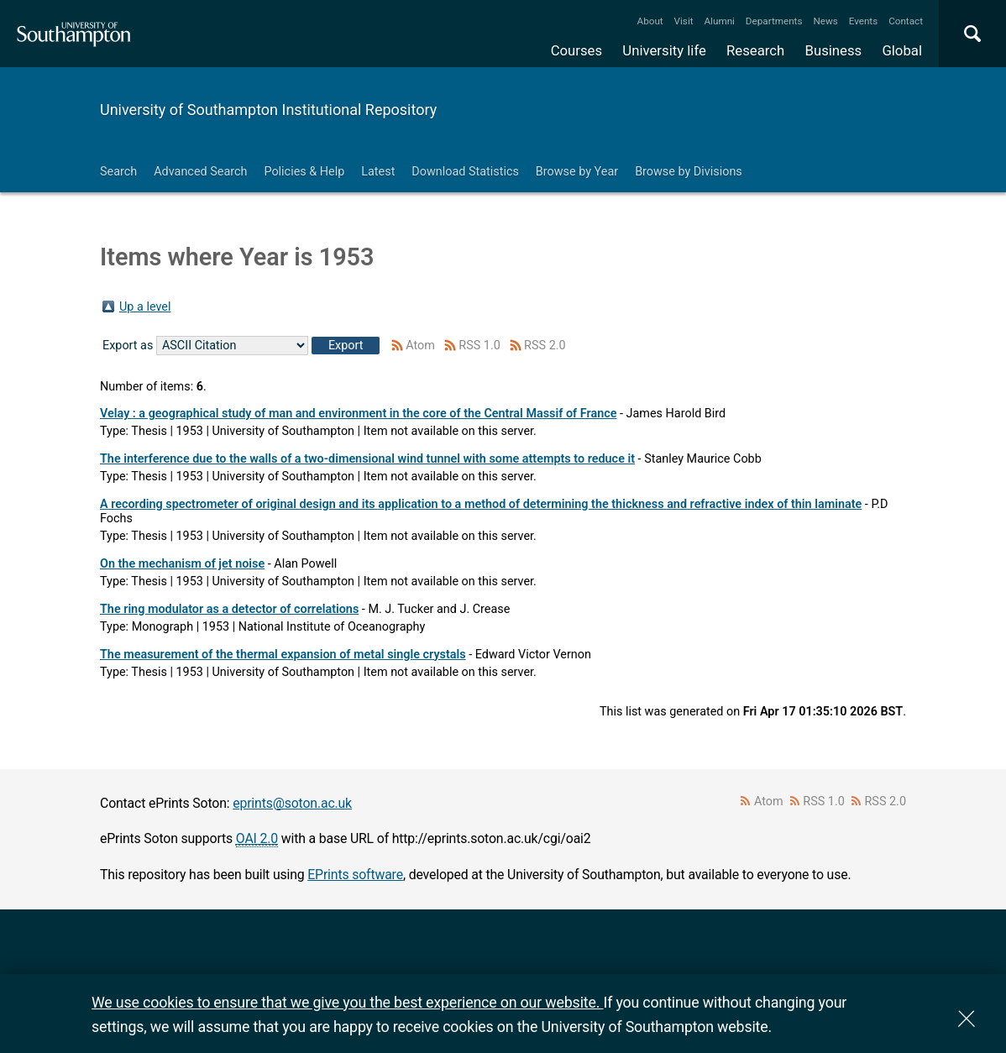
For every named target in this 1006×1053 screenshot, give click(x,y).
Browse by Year (577, 172)
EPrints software (355, 875)
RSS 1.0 (479, 345)
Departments (774, 21)
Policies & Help (304, 172)
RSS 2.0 (545, 345)
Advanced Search (200, 172)
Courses (576, 50)
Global (902, 50)
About (650, 21)
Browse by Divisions (688, 172)
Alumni (719, 21)
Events (863, 21)
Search (118, 172)
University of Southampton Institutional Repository (268, 109)
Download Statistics (465, 172)
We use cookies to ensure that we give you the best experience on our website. (347, 1002)
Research (755, 50)
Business (833, 50)
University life (664, 50)
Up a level (144, 307)
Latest (378, 172)
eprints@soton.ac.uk (292, 803)
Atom (420, 345)
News (825, 21)
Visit (684, 21)
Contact (905, 21)
